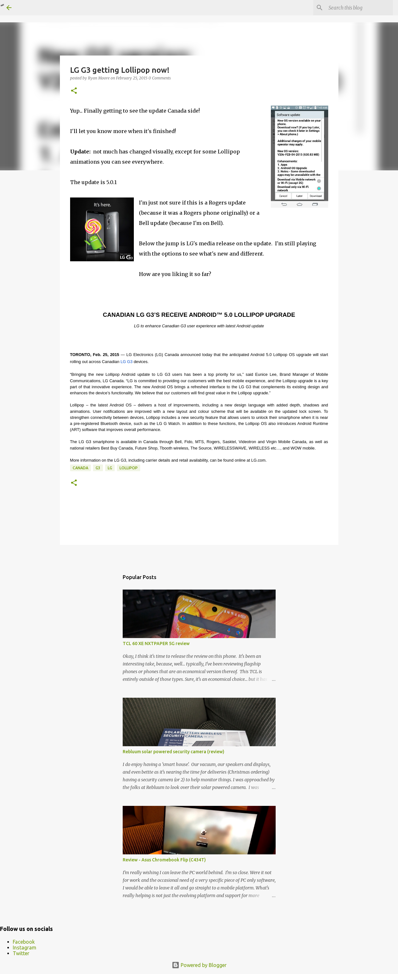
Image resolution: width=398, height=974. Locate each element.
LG (110, 468)
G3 (98, 468)
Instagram (24, 947)
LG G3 (126, 361)
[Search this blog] (359, 7)
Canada (80, 468)
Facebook (24, 942)
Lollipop (128, 468)
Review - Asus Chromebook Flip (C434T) (164, 859)
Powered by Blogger (199, 965)
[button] (74, 91)
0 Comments (159, 78)
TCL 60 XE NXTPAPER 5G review (156, 643)
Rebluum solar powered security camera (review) (173, 751)
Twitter (21, 953)
